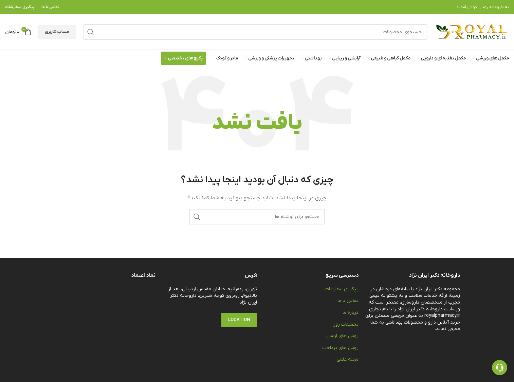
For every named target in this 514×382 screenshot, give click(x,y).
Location (239, 320)
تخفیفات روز (346, 324)
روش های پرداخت (340, 348)
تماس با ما (348, 300)
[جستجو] (255, 32)
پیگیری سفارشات (342, 289)
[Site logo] (471, 32)
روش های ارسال (342, 336)
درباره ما (351, 312)
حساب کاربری (57, 32)
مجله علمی (347, 359)
